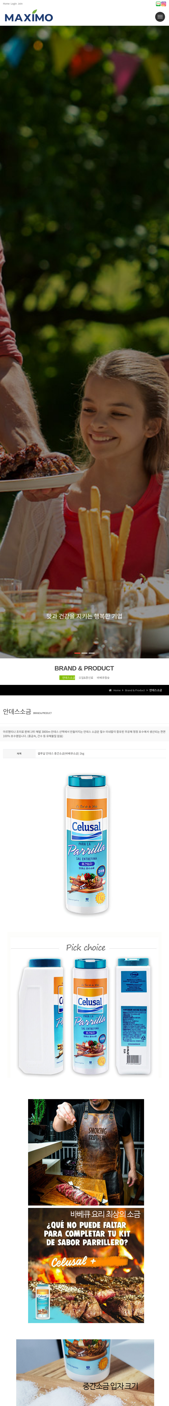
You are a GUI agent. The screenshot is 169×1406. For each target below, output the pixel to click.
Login (14, 3)
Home (6, 3)
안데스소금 (58, 679)
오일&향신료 (84, 679)
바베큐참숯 (110, 679)
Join (20, 3)
